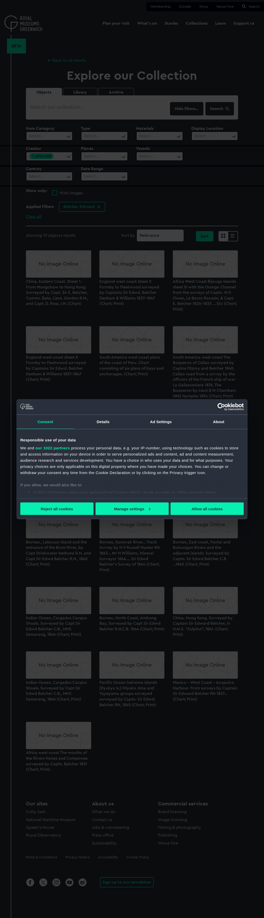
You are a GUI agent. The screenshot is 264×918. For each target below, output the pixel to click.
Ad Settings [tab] (161, 421)
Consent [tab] (45, 421)
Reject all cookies (57, 508)
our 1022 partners (52, 448)
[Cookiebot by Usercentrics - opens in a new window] (221, 407)
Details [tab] (103, 421)
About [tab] (218, 421)
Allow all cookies (207, 508)
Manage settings (132, 508)
